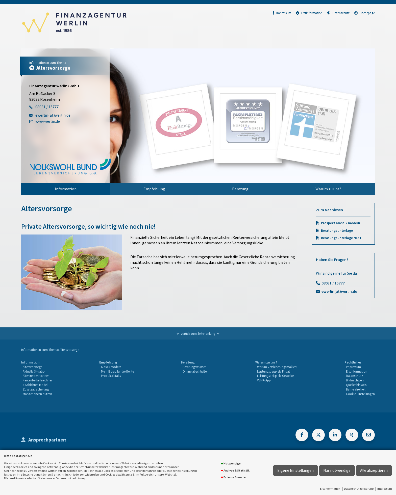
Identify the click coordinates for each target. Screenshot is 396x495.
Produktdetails (111, 376)
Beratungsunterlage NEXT (341, 238)
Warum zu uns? (328, 188)
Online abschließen (195, 371)
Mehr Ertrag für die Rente (117, 371)
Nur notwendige (337, 470)
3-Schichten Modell (35, 385)
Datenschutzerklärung (359, 488)
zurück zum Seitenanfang (198, 333)
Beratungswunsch (195, 367)
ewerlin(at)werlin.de (339, 291)
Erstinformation (330, 488)
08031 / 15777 (333, 282)
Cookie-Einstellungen (360, 394)
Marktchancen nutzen (37, 394)
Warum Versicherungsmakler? (277, 367)
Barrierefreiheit (355, 389)
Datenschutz (338, 13)
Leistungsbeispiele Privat (273, 371)
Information (66, 188)
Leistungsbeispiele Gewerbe (275, 376)
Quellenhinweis (356, 385)
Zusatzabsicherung (36, 389)
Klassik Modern (111, 367)
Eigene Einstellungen (295, 470)
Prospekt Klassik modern (340, 223)
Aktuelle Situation (34, 371)
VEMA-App (264, 380)
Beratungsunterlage (337, 230)
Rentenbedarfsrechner (37, 380)
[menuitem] (65, 189)
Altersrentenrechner (36, 376)
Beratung (240, 188)
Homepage (364, 13)
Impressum (384, 488)
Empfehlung (154, 188)
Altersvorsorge (32, 367)
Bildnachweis (355, 380)
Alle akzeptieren (374, 470)
